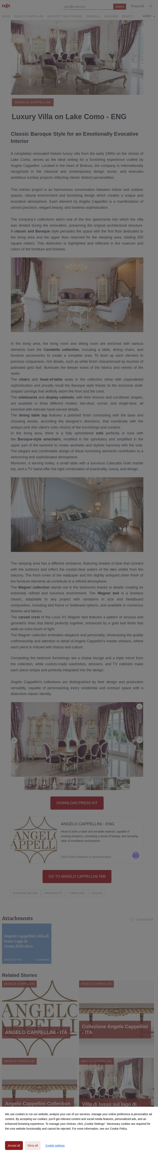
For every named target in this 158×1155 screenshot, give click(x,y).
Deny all (33, 1145)
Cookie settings (55, 1145)
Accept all (14, 1145)
